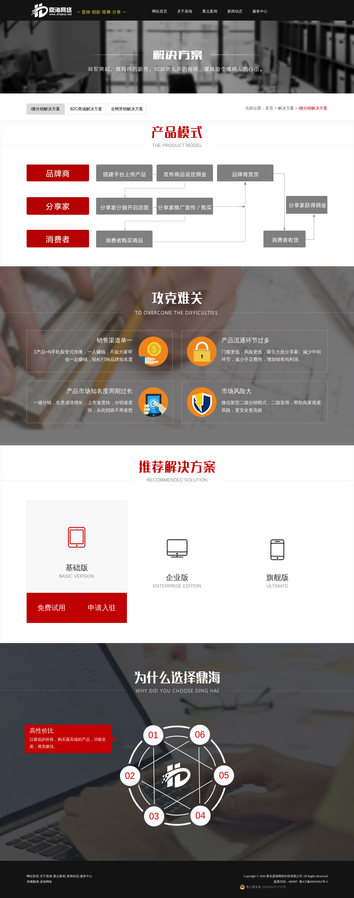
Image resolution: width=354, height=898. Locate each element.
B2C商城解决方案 (86, 109)
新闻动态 (234, 11)
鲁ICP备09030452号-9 (313, 881)
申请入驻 (102, 608)
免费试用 (51, 608)
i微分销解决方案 (45, 109)
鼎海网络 (45, 881)
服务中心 (259, 11)
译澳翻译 (33, 881)
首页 (269, 108)
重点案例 (209, 11)
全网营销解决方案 (127, 109)
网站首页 (159, 11)
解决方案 (286, 108)
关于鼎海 (184, 11)
